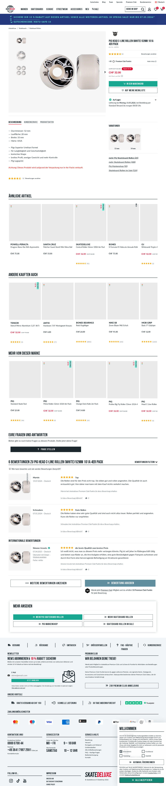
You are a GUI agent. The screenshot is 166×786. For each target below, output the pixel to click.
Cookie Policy (50, 785)
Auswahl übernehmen (142, 762)
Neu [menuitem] (87, 9)
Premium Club (106, 590)
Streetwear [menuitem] (62, 9)
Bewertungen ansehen (148, 54)
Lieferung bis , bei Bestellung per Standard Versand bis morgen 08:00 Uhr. (133, 102)
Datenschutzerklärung (54, 782)
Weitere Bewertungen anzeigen (46, 583)
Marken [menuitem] (24, 9)
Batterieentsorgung (91, 755)
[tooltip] (155, 61)
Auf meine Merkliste (133, 90)
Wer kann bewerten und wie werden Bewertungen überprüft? (35, 469)
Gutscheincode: (32, 22)
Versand (14, 645)
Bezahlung (88, 740)
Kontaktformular (13, 754)
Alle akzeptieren (141, 780)
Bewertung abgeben (120, 583)
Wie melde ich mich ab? (18, 688)
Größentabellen (96, 645)
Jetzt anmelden (33, 681)
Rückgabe (41, 645)
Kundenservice (152, 645)
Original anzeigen (39, 557)
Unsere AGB (50, 779)
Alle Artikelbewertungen (93, 750)
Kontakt (88, 757)
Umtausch (69, 645)
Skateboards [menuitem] (37, 9)
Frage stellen (46, 449)
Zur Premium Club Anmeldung (122, 685)
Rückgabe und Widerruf (93, 745)
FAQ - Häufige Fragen (92, 752)
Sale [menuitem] (95, 9)
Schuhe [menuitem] (49, 9)
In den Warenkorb (133, 84)
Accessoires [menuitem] (76, 9)
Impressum (51, 773)
